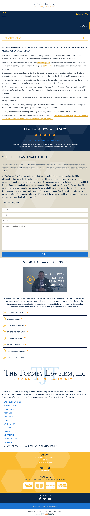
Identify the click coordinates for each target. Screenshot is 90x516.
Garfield (8, 416)
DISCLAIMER (47, 506)
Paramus (8, 431)
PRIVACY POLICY (36, 506)
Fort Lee (8, 413)
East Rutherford (12, 402)
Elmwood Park (11, 405)
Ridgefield (9, 435)
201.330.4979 (82, 13)
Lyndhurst (9, 424)
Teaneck (8, 442)
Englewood (10, 409)
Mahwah (8, 427)
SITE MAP (56, 506)
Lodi (6, 420)
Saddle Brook (11, 438)
